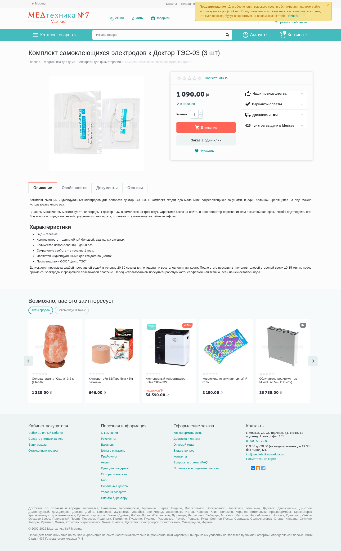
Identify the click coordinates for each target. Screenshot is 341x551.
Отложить (204, 151)
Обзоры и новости (114, 474)
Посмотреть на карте (261, 458)
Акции (119, 18)
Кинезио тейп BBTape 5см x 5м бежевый (111, 380)
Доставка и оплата (187, 438)
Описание (42, 188)
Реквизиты (108, 438)
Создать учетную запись (45, 438)
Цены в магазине (113, 450)
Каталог (171, 3)
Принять (293, 16)
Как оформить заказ (188, 432)
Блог (104, 479)
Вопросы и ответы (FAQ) (191, 462)
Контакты (180, 456)
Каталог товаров (56, 35)
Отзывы (135, 188)
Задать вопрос (184, 450)
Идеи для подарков (115, 468)
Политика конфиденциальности (196, 468)
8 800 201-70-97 (257, 440)
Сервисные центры (114, 485)
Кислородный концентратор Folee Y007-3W (165, 380)
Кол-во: (182, 114)
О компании (109, 432)
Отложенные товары (43, 450)
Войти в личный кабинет (45, 432)
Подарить (163, 18)
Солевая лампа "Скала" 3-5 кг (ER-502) (53, 380)
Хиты (139, 18)
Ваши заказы (37, 444)
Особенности (74, 188)
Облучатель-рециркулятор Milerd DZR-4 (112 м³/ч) (278, 380)
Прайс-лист (109, 456)
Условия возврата (193, 3)
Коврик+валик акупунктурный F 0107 (224, 380)
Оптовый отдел (184, 444)
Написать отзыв (216, 78)
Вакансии (107, 444)
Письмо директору (114, 497)
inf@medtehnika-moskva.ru (265, 454)
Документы (107, 188)
